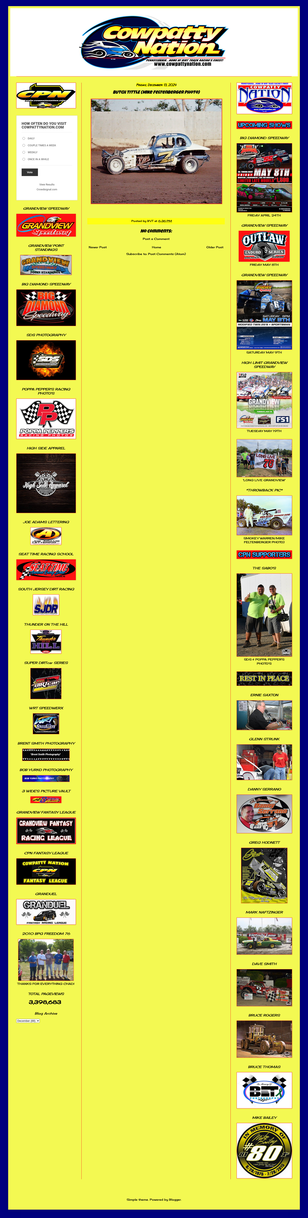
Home (156, 247)
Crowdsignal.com (47, 189)
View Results (46, 184)
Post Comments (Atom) (167, 254)
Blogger (175, 1199)
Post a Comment (156, 238)
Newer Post (98, 247)
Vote (30, 172)
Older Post (214, 247)
